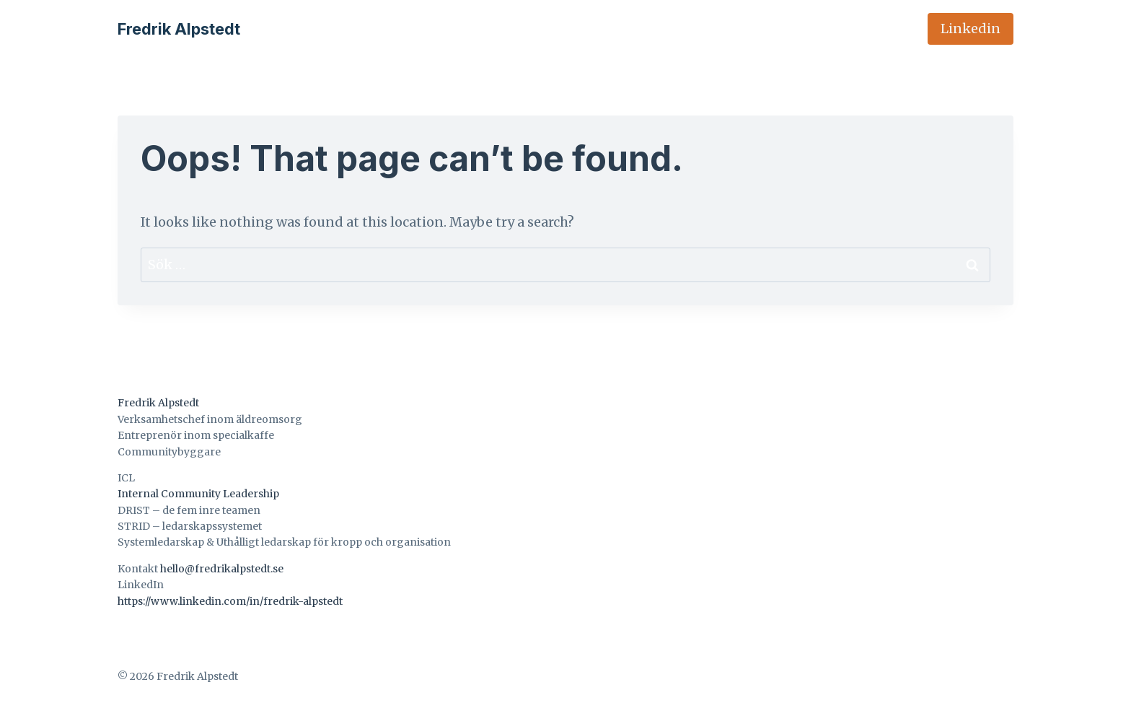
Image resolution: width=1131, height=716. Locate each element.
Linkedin (970, 28)
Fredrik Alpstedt (158, 402)
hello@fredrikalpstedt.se (221, 568)
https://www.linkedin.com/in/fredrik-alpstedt (230, 601)
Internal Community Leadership (198, 493)
